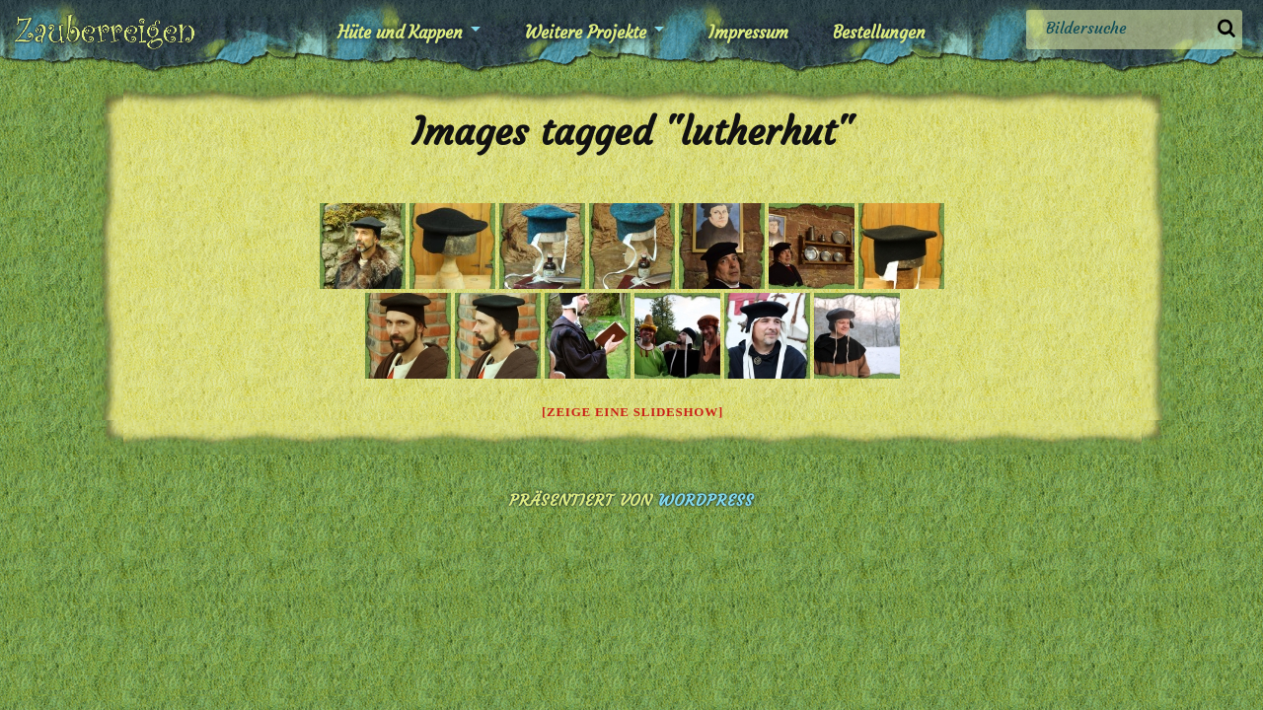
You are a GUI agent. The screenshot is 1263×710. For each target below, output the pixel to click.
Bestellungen (879, 32)
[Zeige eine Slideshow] (632, 411)
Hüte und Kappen (400, 32)
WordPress (706, 500)
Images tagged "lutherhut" (632, 131)
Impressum (748, 32)
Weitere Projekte (585, 32)
